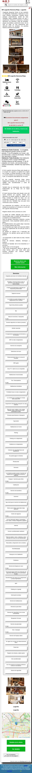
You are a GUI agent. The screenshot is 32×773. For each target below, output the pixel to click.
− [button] (4, 717)
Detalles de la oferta (16, 742)
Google (25, 765)
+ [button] (4, 715)
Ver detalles (16, 749)
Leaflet (20, 737)
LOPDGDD (9, 771)
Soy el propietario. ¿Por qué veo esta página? (11, 755)
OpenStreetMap (26, 737)
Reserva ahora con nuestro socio (20, 262)
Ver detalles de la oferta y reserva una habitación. (16, 130)
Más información (20, 267)
